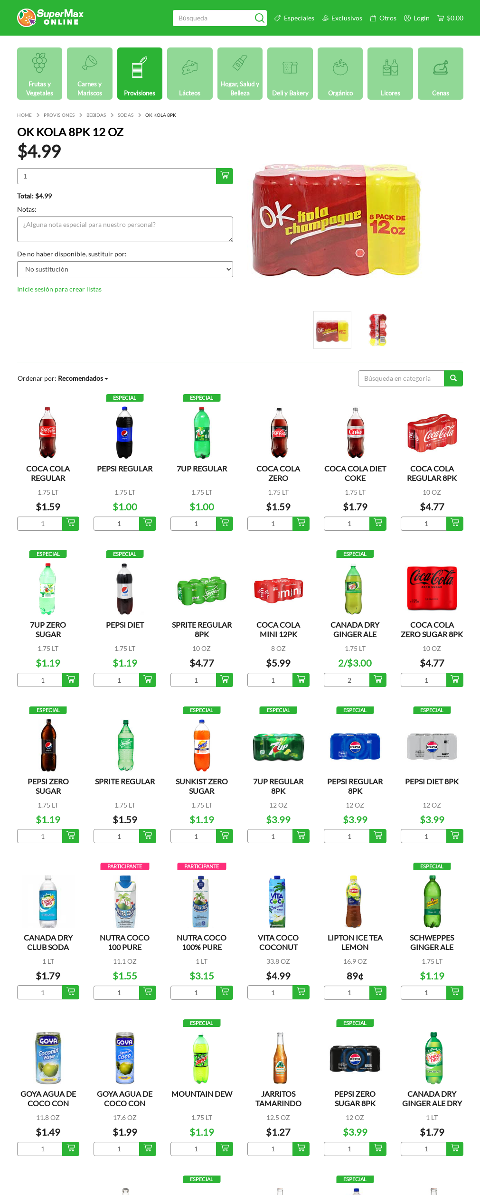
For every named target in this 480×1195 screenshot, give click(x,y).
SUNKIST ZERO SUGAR (202, 786)
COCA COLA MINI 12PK (278, 629)
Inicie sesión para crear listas (59, 289)
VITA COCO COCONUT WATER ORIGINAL (278, 951)
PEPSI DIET (125, 624)
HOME (24, 115)
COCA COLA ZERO (278, 473)
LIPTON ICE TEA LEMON (355, 942)
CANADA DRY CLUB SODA (48, 942)
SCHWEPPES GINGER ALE (432, 942)
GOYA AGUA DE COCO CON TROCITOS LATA (48, 1103)
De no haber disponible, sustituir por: (72, 254)
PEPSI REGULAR (124, 468)
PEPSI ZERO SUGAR (48, 786)
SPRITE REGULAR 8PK (202, 629)
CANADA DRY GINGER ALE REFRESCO (354, 634)
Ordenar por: (63, 378)
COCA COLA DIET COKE (355, 473)
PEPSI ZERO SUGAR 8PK (355, 1098)
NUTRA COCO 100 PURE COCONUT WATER (125, 951)
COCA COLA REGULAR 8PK (432, 473)
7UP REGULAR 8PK (278, 786)
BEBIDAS (96, 115)
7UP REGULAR (202, 468)
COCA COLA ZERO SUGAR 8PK (432, 629)
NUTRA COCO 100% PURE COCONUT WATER (201, 951)
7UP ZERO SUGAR (48, 629)
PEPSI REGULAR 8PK (355, 786)
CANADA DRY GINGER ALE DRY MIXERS (432, 1103)
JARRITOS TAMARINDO (278, 1098)
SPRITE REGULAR (125, 781)
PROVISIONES (59, 115)
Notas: (27, 209)
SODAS (125, 115)
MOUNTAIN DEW (201, 1093)
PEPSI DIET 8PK (432, 781)
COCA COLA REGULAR (48, 473)
